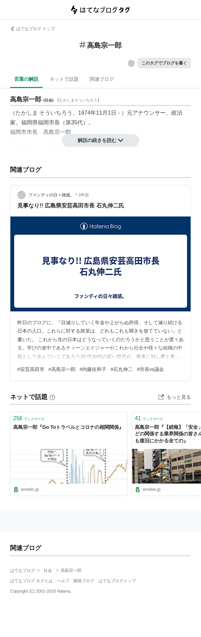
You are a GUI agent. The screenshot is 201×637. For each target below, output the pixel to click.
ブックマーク (29, 418)
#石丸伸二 (122, 369)
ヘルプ (63, 580)
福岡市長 (49, 122)
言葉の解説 (26, 79)
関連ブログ (102, 79)
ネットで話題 (64, 79)
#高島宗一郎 (62, 369)
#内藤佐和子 (93, 369)
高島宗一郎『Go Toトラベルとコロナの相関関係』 (68, 427)
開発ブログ (83, 580)
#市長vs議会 (150, 369)
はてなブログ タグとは (31, 580)
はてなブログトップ (117, 580)
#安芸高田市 (30, 369)
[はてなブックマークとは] (52, 396)
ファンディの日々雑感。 (51, 195)
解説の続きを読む (100, 140)
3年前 (83, 195)
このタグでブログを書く (164, 63)
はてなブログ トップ (32, 28)
